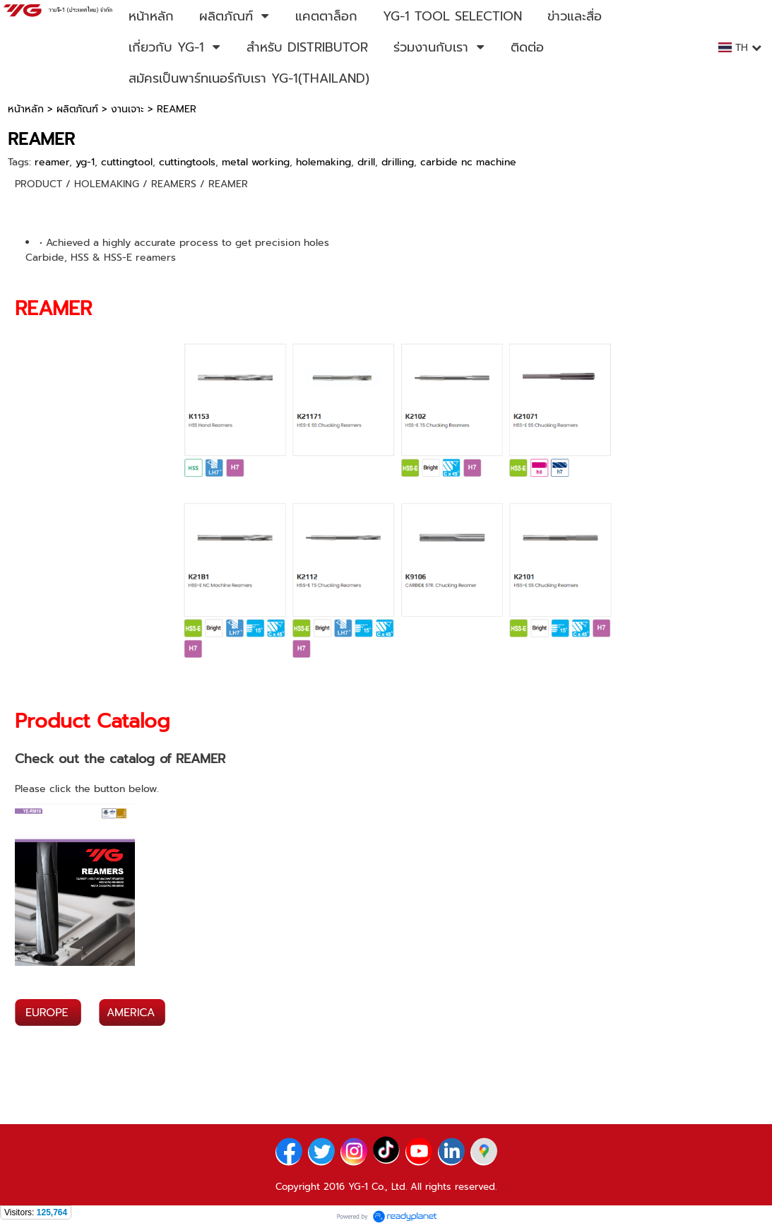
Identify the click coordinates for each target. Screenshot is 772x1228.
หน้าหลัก (26, 109)
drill (366, 162)
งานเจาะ (127, 109)
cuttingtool (127, 162)
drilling (397, 162)
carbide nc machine (468, 162)
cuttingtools (187, 162)
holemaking (323, 162)
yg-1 (85, 162)
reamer (52, 162)
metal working (256, 162)
